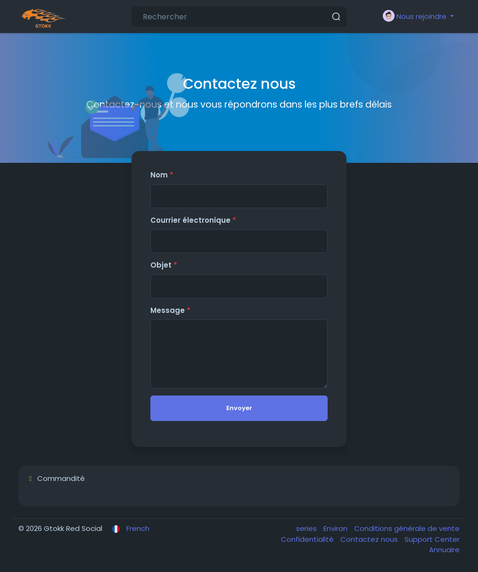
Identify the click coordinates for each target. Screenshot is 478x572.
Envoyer (239, 408)
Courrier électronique (193, 220)
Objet (163, 265)
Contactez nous (370, 539)
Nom (161, 175)
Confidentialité (308, 539)
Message (170, 310)
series (307, 528)
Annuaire (444, 550)
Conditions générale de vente (407, 528)
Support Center (432, 539)
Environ (336, 528)
